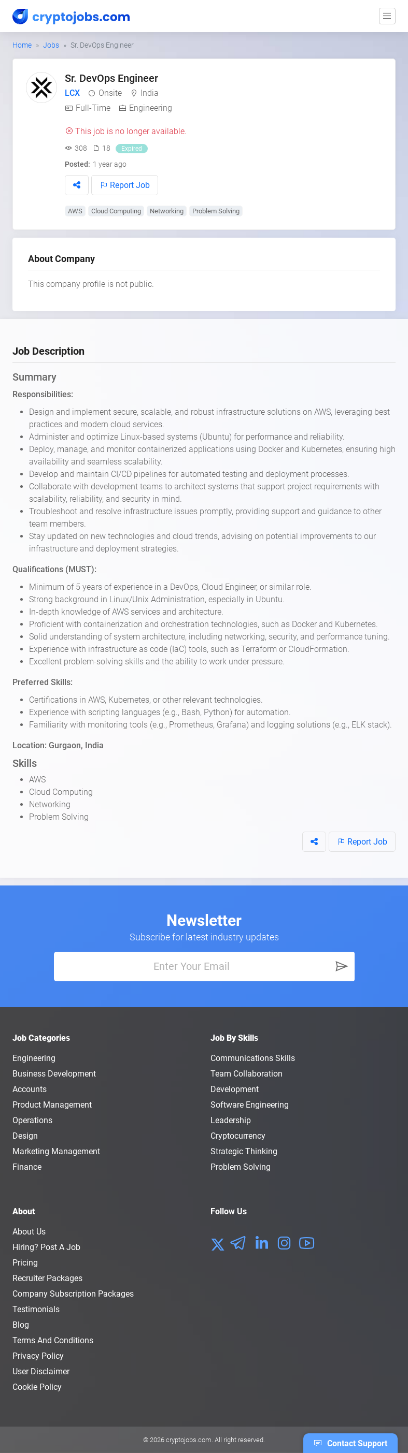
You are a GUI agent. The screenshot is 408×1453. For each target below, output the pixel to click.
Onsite (110, 93)
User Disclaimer (40, 1371)
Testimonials (36, 1309)
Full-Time (93, 108)
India (149, 93)
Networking (167, 211)
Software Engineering (249, 1105)
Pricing (25, 1263)
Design (25, 1136)
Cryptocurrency (237, 1136)
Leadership (230, 1120)
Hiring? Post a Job (46, 1247)
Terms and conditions (52, 1340)
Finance (26, 1167)
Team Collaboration (246, 1074)
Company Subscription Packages (73, 1294)
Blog (20, 1325)
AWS (75, 211)
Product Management (52, 1105)
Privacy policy (38, 1356)
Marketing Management (56, 1151)
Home (22, 45)
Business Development (54, 1074)
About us (29, 1232)
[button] (77, 185)
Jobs (51, 45)
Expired (131, 148)
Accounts (29, 1089)
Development (234, 1089)
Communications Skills (252, 1058)
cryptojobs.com (189, 1440)
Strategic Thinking (243, 1151)
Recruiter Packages (47, 1278)
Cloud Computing (116, 211)
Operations (32, 1120)
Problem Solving (216, 211)
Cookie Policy (37, 1387)
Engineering (150, 108)
